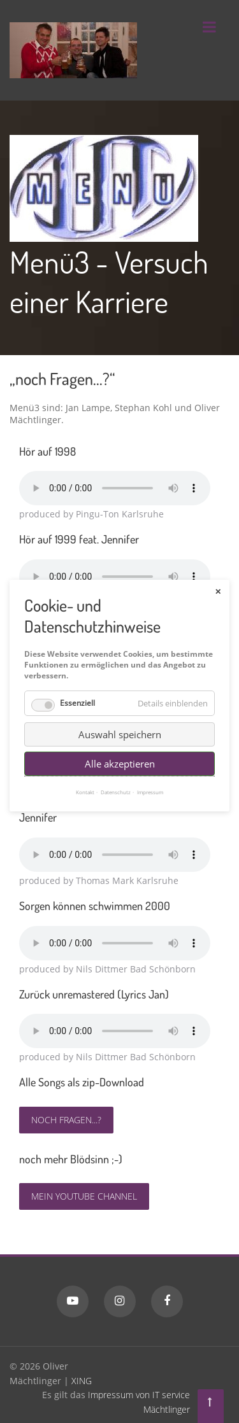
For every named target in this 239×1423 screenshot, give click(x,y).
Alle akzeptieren (120, 743)
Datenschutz (116, 771)
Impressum (150, 771)
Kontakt (85, 771)
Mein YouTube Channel (84, 1196)
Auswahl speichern (119, 714)
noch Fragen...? (66, 1120)
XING (81, 1381)
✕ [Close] (218, 570)
